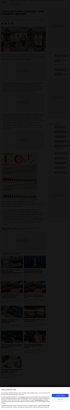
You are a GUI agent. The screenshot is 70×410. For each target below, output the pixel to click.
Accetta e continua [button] (60, 395)
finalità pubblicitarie (39, 400)
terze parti (22, 397)
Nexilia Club (60, 399)
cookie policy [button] (21, 394)
